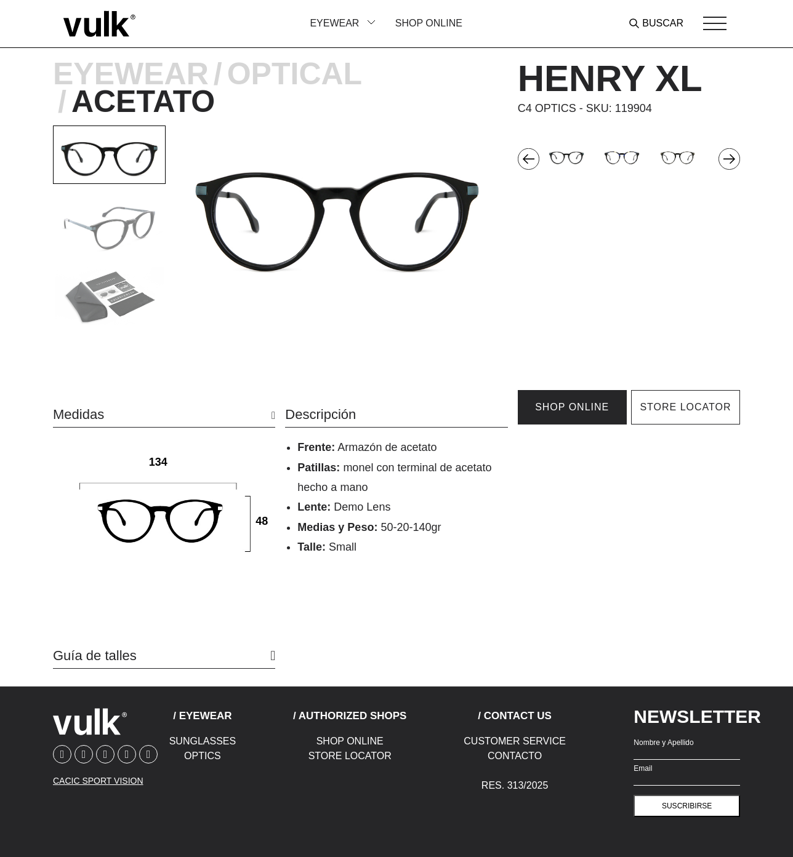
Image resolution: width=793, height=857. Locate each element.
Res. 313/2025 (515, 785)
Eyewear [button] (335, 23)
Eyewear (131, 74)
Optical (294, 74)
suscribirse (687, 806)
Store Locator (350, 756)
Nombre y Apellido (663, 742)
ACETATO (143, 101)
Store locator (685, 407)
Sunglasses (202, 741)
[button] (109, 155)
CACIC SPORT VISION (98, 781)
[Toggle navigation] (714, 23)
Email (643, 768)
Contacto (515, 756)
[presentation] (528, 158)
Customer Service (515, 741)
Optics (202, 756)
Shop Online (428, 23)
